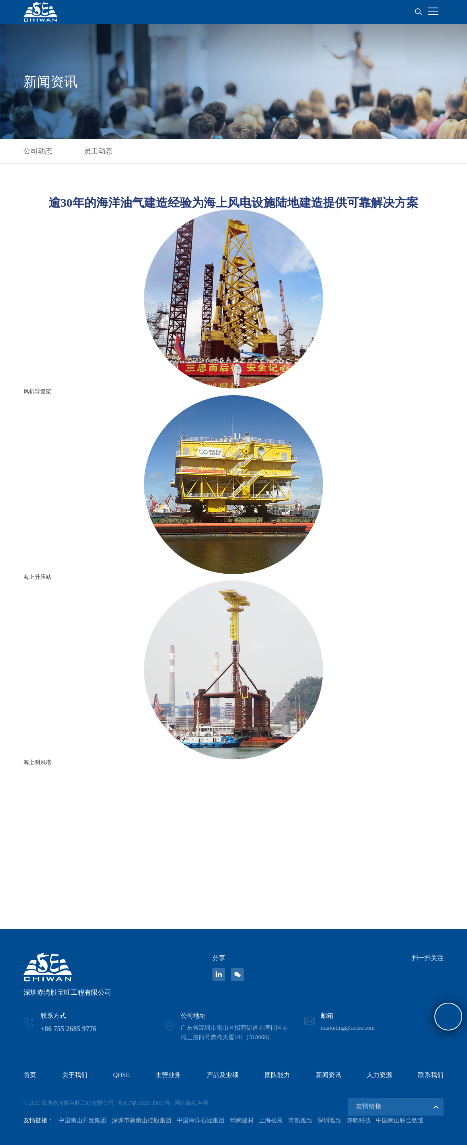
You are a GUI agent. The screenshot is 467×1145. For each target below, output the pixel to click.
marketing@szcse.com (348, 1028)
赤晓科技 (359, 1120)
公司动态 (37, 151)
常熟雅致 (300, 1120)
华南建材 (242, 1120)
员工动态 (98, 151)
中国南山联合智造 (400, 1120)
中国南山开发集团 (82, 1120)
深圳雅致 (329, 1120)
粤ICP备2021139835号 (144, 1103)
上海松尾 (271, 1120)
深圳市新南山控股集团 (141, 1120)
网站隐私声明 (191, 1103)
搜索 (418, 12)
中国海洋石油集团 (200, 1120)
